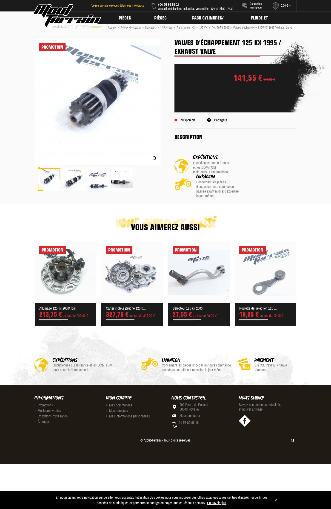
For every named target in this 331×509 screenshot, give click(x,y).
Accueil (112, 27)
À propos (42, 419)
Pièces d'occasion (125, 17)
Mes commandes (119, 403)
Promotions (43, 403)
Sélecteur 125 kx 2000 (188, 306)
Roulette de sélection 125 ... (258, 306)
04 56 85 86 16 (169, 4)
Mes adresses (117, 408)
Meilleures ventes (47, 408)
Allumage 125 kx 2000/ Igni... (58, 306)
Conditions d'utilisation (51, 414)
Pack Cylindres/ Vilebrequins (209, 17)
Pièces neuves (161, 17)
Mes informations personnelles (128, 414)
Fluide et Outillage (262, 17)
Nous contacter (190, 413)
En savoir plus (216, 503)
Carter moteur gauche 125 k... (126, 306)
